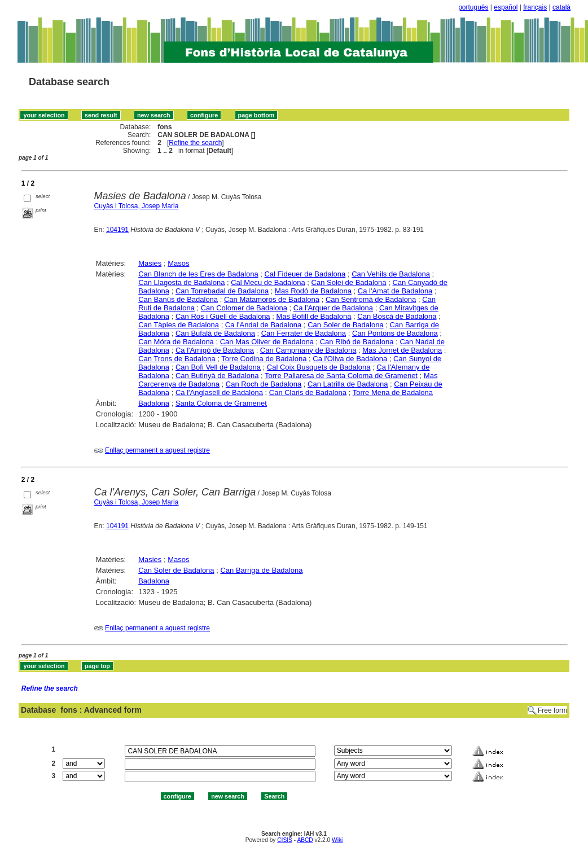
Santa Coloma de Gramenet (221, 403)
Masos (178, 263)
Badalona (153, 403)
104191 (117, 230)
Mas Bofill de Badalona (313, 316)
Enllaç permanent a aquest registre (157, 450)
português (473, 7)
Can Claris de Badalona (307, 392)
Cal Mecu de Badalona (268, 282)
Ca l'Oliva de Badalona (350, 358)
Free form (552, 710)
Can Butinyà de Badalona (216, 375)
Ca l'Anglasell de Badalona (219, 392)
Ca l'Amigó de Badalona (214, 350)
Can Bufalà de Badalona (215, 333)
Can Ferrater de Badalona (303, 333)
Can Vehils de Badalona (391, 274)
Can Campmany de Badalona (308, 350)
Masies (149, 263)
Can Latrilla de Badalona (348, 384)
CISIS (284, 840)
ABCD (305, 840)
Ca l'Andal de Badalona (263, 325)
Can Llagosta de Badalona (181, 282)
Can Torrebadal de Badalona (222, 291)
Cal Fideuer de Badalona (304, 274)
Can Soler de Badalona (345, 325)
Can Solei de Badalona (349, 282)
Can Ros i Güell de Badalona (222, 316)
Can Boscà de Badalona (396, 316)
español (505, 7)
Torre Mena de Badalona (393, 392)
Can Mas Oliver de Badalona (267, 341)
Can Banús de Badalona (178, 299)
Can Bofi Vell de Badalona (218, 367)
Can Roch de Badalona (263, 384)
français (535, 7)
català (561, 7)
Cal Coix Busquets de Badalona (319, 367)
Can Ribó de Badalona (357, 341)
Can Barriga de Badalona (261, 570)
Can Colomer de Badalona (244, 308)
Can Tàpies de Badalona (178, 325)
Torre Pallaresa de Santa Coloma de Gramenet (341, 375)
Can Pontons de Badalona (395, 333)
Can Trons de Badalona (177, 358)
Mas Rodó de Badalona (313, 291)
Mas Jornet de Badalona (402, 350)
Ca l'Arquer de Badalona (333, 308)
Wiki (337, 840)
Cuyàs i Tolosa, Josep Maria (136, 206)
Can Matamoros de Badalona (271, 299)
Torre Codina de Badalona (263, 358)
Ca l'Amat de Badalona (395, 291)
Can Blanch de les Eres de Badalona (198, 274)
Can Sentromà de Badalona (371, 299)
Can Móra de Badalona (176, 341)
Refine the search (195, 143)
